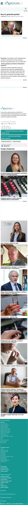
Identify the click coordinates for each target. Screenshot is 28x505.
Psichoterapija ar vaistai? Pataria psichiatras (14, 366)
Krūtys (2, 437)
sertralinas (21, 131)
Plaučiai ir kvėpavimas (5, 425)
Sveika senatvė (4, 471)
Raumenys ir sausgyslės (5, 432)
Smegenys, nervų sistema (5, 428)
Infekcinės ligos (3, 461)
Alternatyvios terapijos (6, 477)
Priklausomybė (3, 457)
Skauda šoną (3, 455)
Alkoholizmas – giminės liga (9, 317)
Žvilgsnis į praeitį (5, 469)
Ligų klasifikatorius (17, 503)
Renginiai (3, 490)
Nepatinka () (13, 123)
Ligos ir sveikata (5, 420)
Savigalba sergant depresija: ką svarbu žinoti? (12, 415)
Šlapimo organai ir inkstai (5, 430)
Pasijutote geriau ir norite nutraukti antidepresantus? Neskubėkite (11, 199)
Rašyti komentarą (16, 141)
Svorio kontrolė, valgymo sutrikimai (7, 456)
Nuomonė (3, 501)
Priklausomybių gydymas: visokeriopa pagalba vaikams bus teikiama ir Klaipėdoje (13, 390)
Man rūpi (3, 422)
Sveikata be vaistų (6, 474)
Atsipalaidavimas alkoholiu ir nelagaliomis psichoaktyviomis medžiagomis (13, 267)
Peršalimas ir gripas (4, 451)
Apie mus (8, 503)
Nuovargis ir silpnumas (5, 460)
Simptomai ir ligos (5, 447)
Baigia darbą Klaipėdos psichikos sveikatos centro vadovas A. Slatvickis (14, 292)
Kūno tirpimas (3, 454)
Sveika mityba (4, 479)
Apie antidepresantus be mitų (9, 243)
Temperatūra (3, 452)
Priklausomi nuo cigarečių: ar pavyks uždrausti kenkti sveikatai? (12, 341)
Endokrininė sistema (4, 427)
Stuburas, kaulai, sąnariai (5, 431)
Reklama (25, 87)
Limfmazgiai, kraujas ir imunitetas (7, 436)
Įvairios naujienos (5, 138)
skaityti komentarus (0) (6, 141)
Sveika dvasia (4, 485)
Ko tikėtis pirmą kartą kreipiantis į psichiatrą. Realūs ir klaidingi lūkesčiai (14, 174)
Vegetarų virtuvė (4, 482)
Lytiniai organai (3, 433)
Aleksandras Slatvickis (11, 131)
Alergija (2, 449)
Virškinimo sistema (4, 426)
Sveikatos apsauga (6, 497)
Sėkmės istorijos (4, 487)
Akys (2, 438)
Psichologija (3, 466)
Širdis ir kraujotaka (4, 423)
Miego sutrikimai (4, 459)
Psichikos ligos (3, 442)
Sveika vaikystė (4, 468)
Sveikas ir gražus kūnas (6, 481)
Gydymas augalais (5, 476)
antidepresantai (5, 133)
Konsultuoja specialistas (14, 136)
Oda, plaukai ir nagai (4, 435)
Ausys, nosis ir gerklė (5, 440)
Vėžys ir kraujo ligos (4, 450)
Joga (2, 484)
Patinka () (5, 123)
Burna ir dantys (3, 441)
